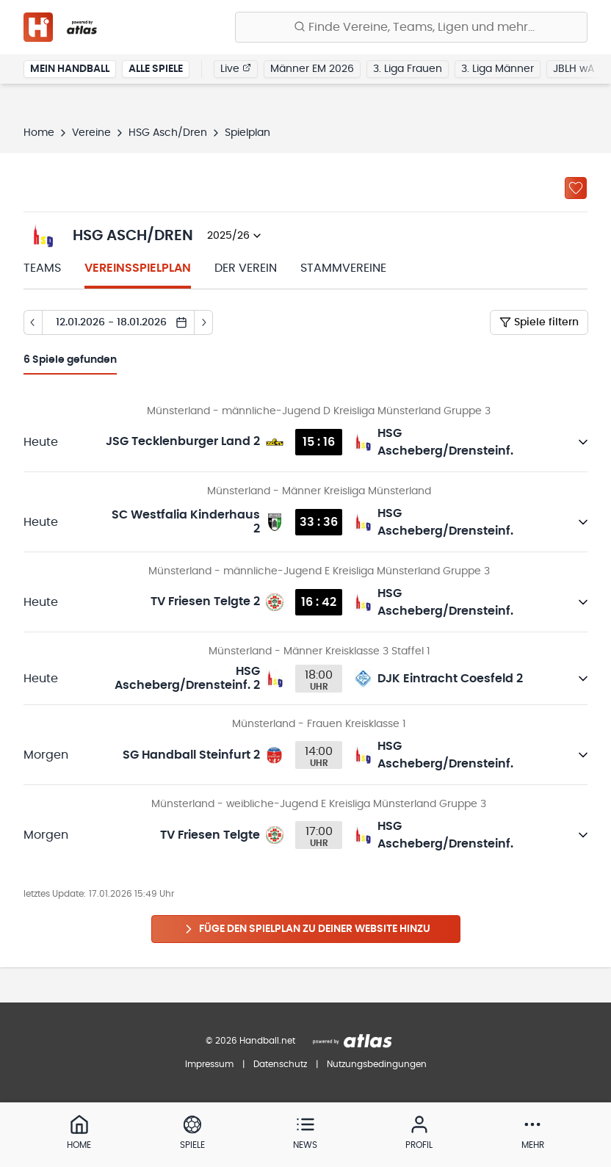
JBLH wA (573, 69)
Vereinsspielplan (137, 268)
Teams (42, 268)
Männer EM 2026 (312, 69)
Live (235, 68)
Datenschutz (280, 1064)
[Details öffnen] (583, 442)
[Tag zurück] (33, 322)
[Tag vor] (204, 322)
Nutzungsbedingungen (377, 1064)
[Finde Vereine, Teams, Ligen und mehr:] (411, 27)
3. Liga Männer (497, 69)
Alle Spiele (156, 69)
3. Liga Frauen (407, 69)
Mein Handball (69, 69)
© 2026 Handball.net (250, 1040)
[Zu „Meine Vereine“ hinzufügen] (576, 188)
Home (39, 133)
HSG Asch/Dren (168, 133)
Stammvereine (343, 268)
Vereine (91, 133)
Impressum (209, 1064)
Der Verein (245, 268)
